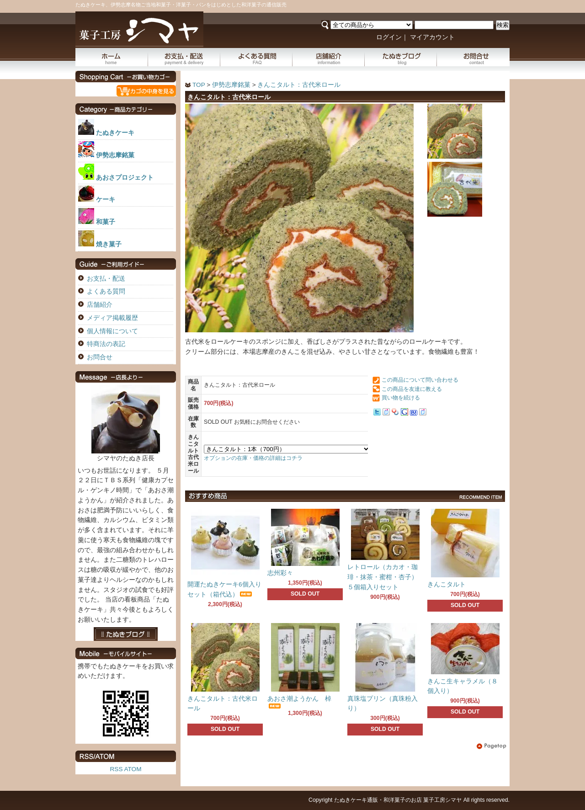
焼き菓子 (109, 244)
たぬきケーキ (115, 132)
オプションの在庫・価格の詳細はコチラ (253, 458)
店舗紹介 (328, 57)
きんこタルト (446, 584)
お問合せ (473, 57)
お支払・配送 (184, 57)
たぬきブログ (401, 57)
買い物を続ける (401, 397)
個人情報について (112, 331)
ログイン (389, 37)
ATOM (132, 769)
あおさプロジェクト (125, 177)
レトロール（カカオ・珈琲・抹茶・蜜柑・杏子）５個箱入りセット (382, 577)
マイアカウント (432, 37)
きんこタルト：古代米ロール (298, 84)
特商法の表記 (106, 344)
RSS (116, 769)
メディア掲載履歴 (112, 317)
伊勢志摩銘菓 (231, 84)
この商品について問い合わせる (420, 380)
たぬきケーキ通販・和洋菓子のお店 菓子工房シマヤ (398, 800)
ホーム (111, 57)
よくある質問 (256, 57)
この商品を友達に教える (412, 389)
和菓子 (105, 221)
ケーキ (105, 199)
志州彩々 (280, 573)
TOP (198, 84)
